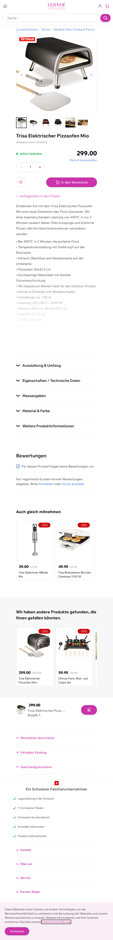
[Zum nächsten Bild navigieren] (91, 75)
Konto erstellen (73, 484)
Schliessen (17, 931)
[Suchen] (105, 18)
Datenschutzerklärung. (56, 922)
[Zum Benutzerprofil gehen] (99, 5)
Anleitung (23, 327)
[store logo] (56, 6)
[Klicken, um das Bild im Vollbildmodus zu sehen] (56, 74)
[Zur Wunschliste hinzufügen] (21, 182)
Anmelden (46, 484)
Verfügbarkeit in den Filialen (39, 196)
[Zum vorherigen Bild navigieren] (22, 75)
